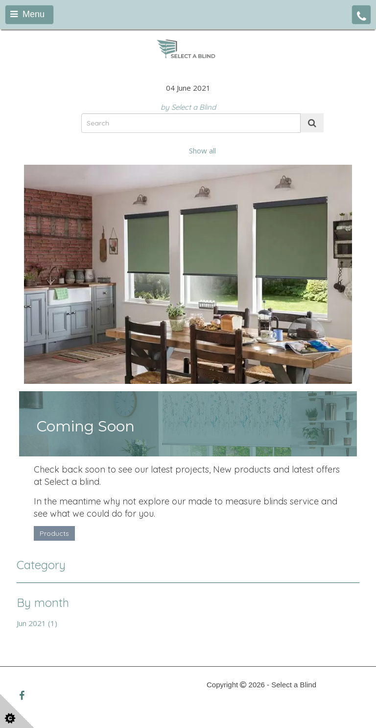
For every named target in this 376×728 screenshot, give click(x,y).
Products (54, 533)
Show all (202, 150)
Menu (27, 14)
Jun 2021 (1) (37, 623)
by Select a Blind (188, 107)
